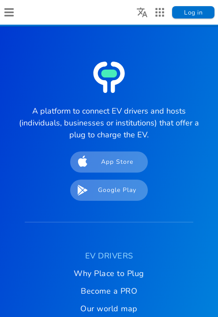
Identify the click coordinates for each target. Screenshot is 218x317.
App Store (102, 162)
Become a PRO (109, 291)
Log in (193, 12)
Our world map (109, 308)
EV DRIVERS (109, 256)
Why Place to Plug (109, 273)
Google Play (104, 190)
